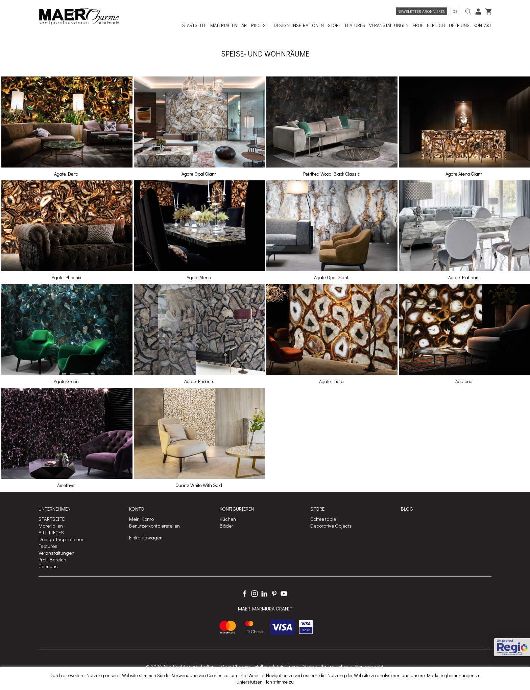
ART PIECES (51, 532)
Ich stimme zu (280, 681)
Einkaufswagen (146, 537)
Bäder (226, 525)
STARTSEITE (52, 518)
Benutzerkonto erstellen (154, 525)
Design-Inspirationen (62, 539)
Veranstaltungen (56, 552)
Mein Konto (141, 518)
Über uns (48, 566)
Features (48, 545)
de (455, 11)
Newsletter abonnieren (421, 11)
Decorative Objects (331, 525)
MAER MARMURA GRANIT (265, 608)
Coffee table (323, 518)
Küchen (228, 518)
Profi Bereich (52, 559)
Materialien (51, 525)
